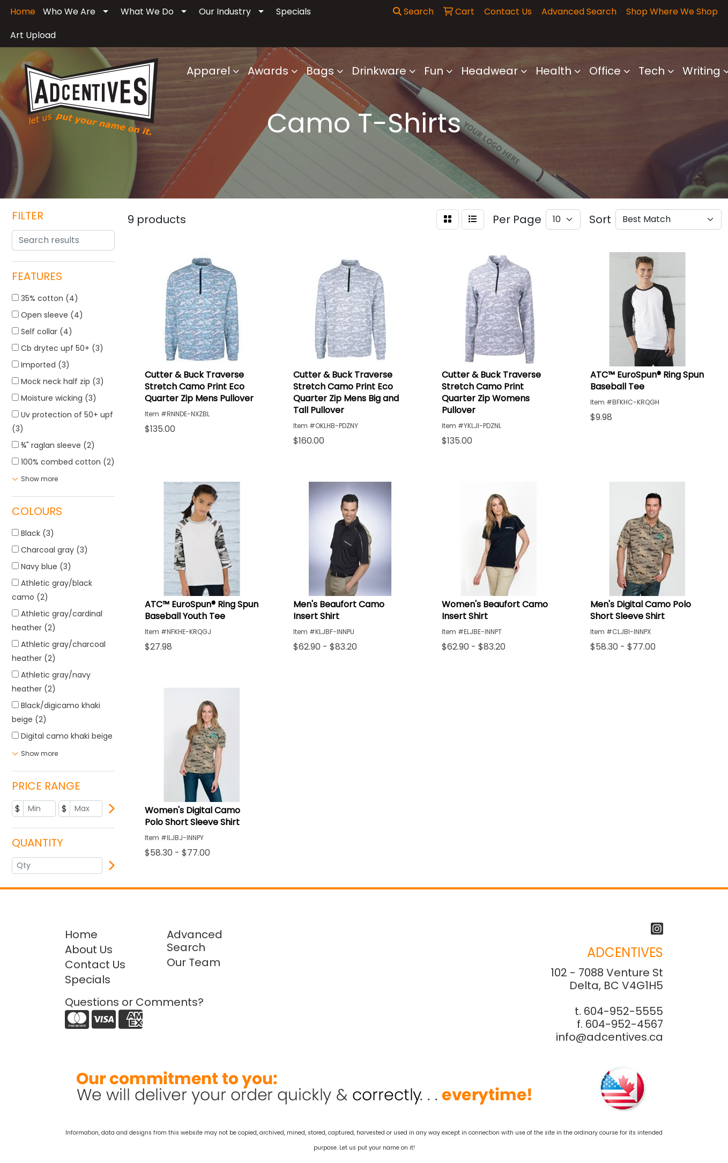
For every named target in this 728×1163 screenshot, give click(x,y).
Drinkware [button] (379, 70)
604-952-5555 (623, 1011)
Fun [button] (433, 70)
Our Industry (225, 11)
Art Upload (33, 35)
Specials (293, 11)
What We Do (147, 11)
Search (413, 11)
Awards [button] (268, 70)
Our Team (193, 962)
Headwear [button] (489, 70)
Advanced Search (194, 941)
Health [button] (553, 70)
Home (81, 934)
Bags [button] (320, 70)
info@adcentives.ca (609, 1036)
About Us (89, 949)
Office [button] (605, 70)
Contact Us (95, 964)
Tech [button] (651, 70)
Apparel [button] (208, 70)
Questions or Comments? (134, 1002)
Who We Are (69, 11)
